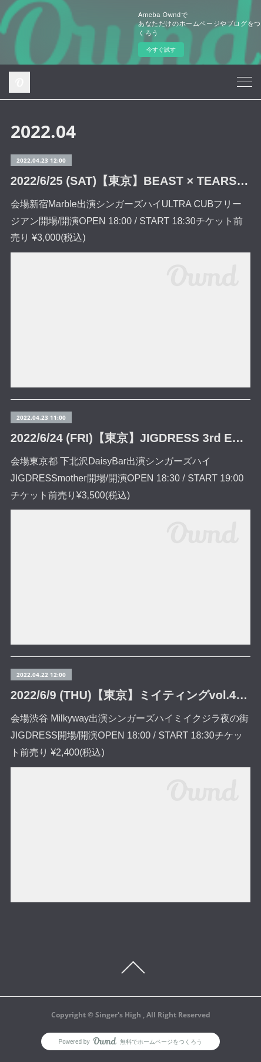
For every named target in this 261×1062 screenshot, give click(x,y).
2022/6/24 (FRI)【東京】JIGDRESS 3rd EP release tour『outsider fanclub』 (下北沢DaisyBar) (131, 437)
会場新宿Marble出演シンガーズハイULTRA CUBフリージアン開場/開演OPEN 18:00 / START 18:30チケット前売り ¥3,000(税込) (127, 221)
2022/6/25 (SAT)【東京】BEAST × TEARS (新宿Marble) (131, 180)
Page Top (130, 967)
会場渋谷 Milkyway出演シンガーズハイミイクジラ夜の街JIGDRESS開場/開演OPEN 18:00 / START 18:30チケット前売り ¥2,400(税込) (130, 735)
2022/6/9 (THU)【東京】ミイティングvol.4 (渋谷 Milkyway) (131, 695)
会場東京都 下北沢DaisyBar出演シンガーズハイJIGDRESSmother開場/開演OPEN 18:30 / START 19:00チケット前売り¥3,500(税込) (127, 478)
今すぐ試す (161, 49)
